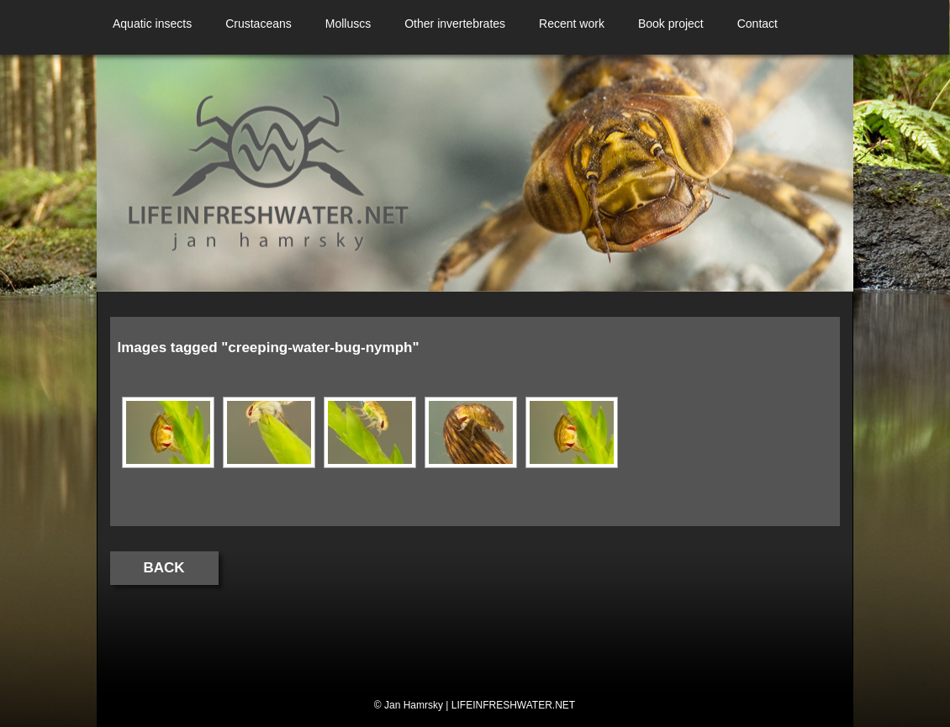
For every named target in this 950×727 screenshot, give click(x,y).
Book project (671, 23)
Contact (757, 23)
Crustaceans (258, 23)
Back (164, 568)
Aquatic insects (152, 23)
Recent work (571, 23)
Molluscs (348, 23)
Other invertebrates (454, 23)
